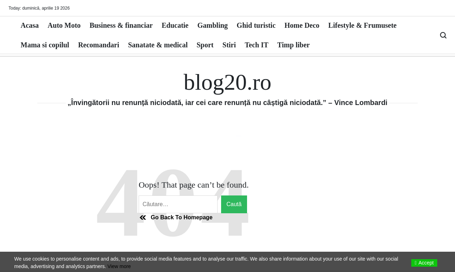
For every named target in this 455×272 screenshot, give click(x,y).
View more (119, 266)
